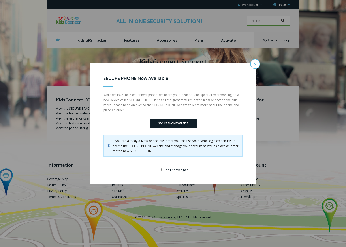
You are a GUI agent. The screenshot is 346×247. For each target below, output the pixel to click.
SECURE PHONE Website (173, 123)
